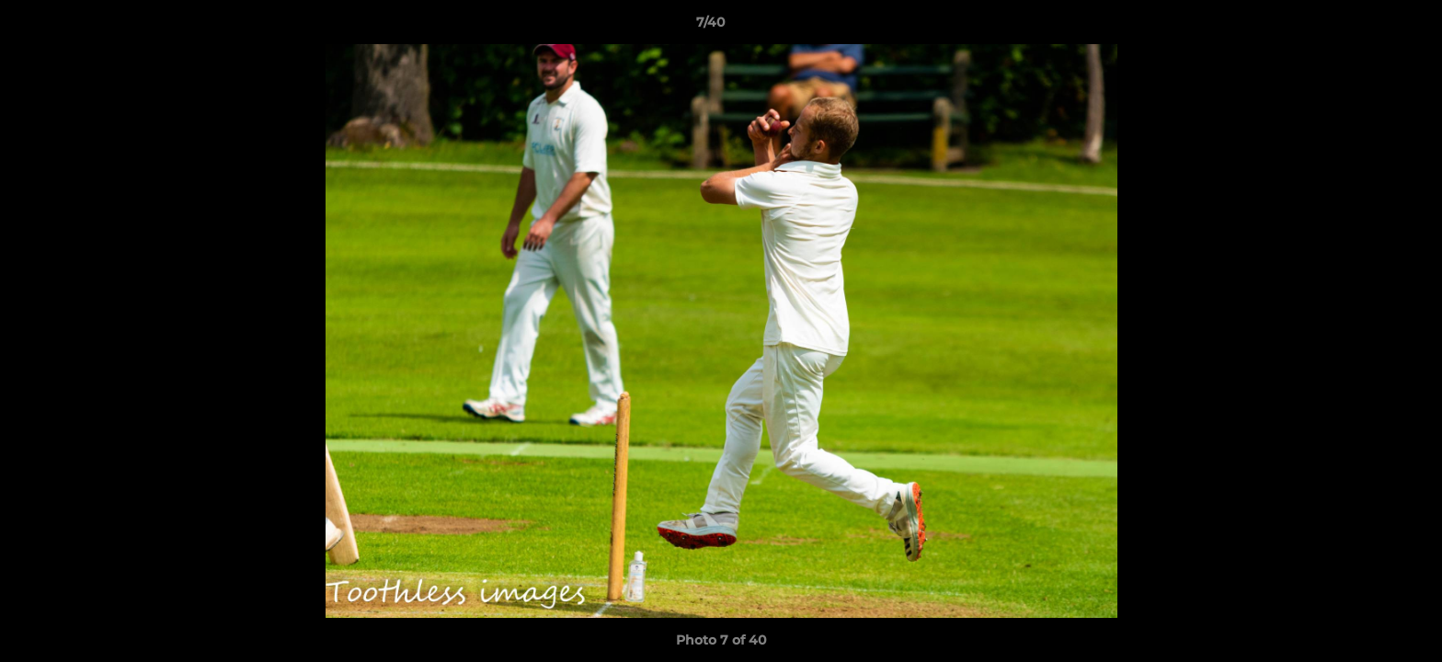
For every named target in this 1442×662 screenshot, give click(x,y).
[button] (1365, 26)
